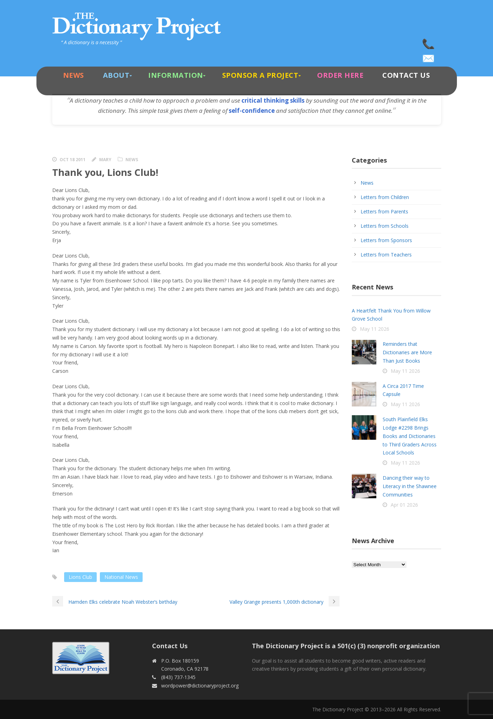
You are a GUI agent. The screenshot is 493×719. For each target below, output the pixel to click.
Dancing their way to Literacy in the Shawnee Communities (410, 486)
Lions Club (80, 577)
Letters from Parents (384, 211)
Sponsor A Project (260, 75)
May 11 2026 (374, 329)
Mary (105, 160)
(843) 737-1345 (429, 42)
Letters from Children (385, 197)
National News (121, 577)
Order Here (340, 75)
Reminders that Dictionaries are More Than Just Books (407, 352)
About (116, 75)
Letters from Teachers (386, 254)
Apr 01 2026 (404, 504)
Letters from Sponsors (386, 240)
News (73, 75)
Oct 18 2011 (72, 160)
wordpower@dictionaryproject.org (429, 56)
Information (175, 75)
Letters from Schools (385, 225)
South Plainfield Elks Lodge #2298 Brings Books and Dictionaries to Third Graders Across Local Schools (410, 436)
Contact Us (406, 75)
